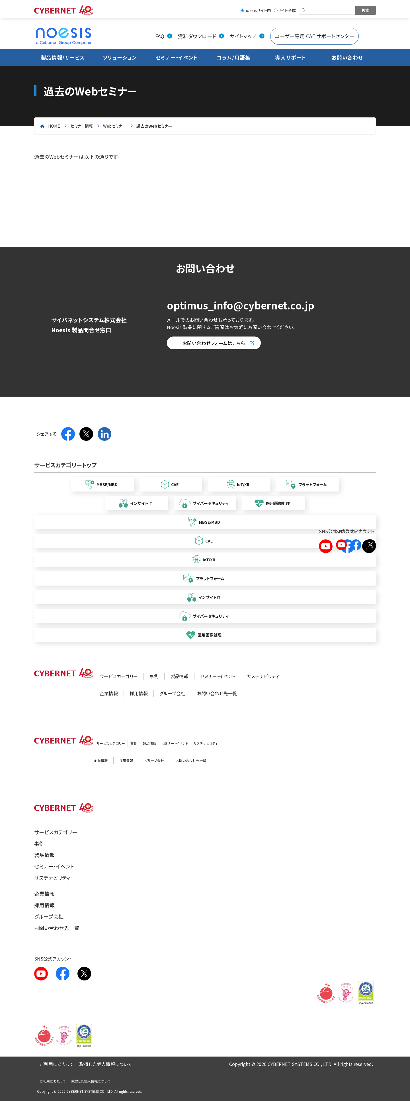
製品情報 (179, 676)
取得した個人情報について (105, 1064)
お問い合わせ (347, 57)
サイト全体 (285, 10)
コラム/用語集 (233, 57)
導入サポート (290, 57)
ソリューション (119, 57)
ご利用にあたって (57, 1064)
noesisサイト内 (256, 10)
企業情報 (109, 693)
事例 (154, 676)
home (54, 126)
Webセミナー (114, 126)
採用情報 (139, 693)
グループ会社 (172, 693)
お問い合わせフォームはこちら (214, 343)
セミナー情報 (81, 126)
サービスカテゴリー (119, 676)
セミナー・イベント (176, 57)
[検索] (327, 10)
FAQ (159, 36)
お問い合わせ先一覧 (217, 693)
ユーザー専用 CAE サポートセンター (314, 36)
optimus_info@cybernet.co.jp (240, 305)
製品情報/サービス (63, 57)
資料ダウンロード (197, 36)
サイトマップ (243, 36)
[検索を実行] (365, 10)
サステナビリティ (263, 676)
